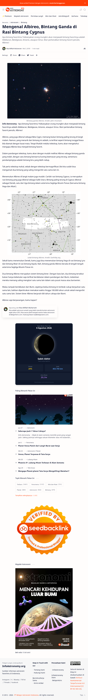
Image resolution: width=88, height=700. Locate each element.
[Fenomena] (30, 442)
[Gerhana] (75, 16)
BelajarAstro (57, 680)
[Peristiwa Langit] (37, 16)
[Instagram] (5, 679)
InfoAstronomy (58, 670)
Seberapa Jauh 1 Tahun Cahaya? (32, 431)
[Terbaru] (22, 484)
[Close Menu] (85, 3)
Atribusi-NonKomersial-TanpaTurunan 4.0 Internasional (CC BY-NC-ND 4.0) (77, 683)
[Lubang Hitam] (32, 459)
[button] (80, 9)
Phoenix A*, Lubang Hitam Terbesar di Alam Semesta (41, 463)
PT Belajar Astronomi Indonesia (26, 695)
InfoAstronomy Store (57, 676)
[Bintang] (50, 490)
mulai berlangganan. (57, 3)
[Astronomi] (30, 428)
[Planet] (38, 451)
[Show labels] (26, 495)
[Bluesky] (16, 679)
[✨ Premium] (7, 16)
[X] (11, 679)
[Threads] (7, 682)
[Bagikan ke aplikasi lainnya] (36, 55)
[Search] (84, 9)
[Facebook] (14, 682)
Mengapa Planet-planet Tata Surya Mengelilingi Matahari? (43, 471)
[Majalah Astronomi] (21, 16)
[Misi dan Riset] (50, 16)
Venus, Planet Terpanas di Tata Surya (34, 454)
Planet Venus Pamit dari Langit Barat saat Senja (39, 446)
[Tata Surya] (31, 468)
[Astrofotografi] (64, 16)
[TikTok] (23, 679)
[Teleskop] (83, 16)
